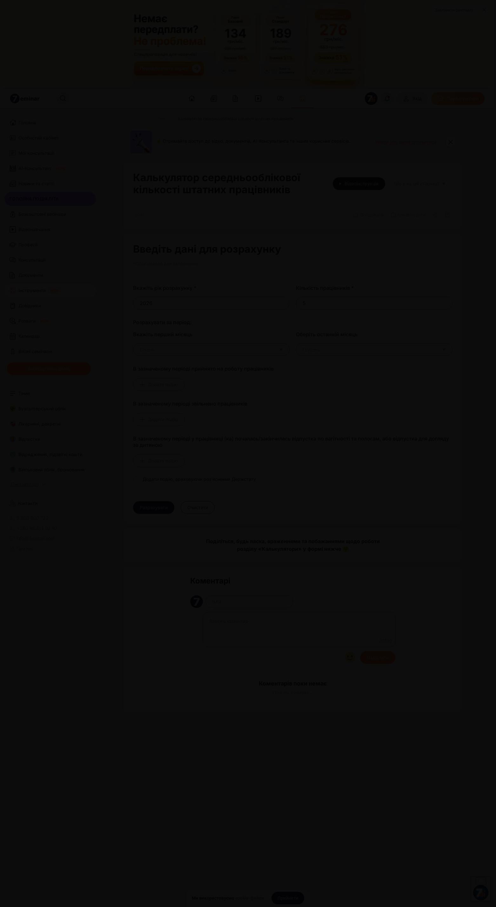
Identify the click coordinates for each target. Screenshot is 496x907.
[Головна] (131, 119)
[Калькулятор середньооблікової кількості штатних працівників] (235, 119)
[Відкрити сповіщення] (387, 98)
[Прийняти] (287, 898)
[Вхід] (412, 98)
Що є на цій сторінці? (420, 183)
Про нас (22, 548)
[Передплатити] (458, 98)
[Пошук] (63, 98)
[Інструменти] (158, 119)
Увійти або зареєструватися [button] (405, 142)
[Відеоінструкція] (359, 183)
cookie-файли (249, 898)
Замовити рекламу (454, 9)
